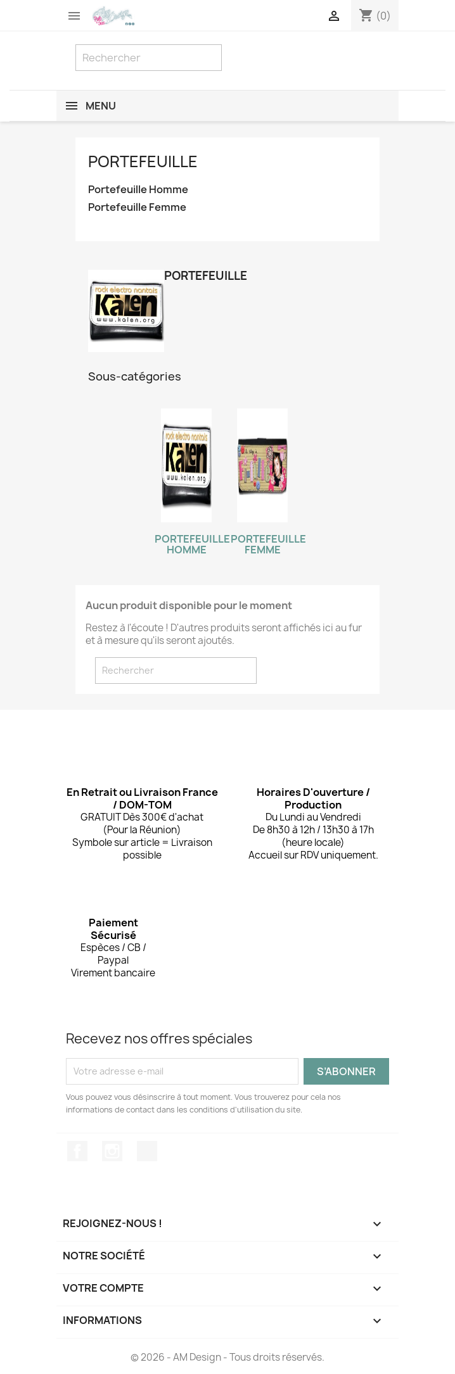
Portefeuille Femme (137, 207)
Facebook (77, 1151)
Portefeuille (143, 161)
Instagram (112, 1151)
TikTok (147, 1151)
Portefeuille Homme (138, 189)
